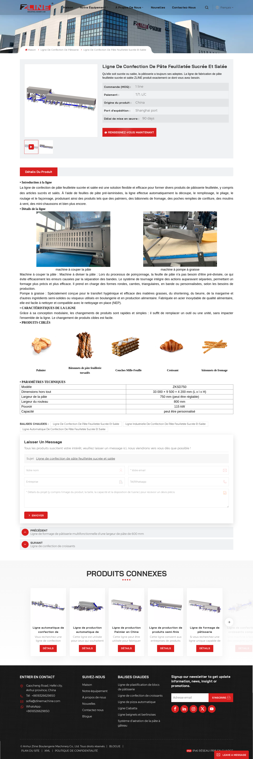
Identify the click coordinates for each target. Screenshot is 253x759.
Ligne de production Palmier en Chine (126, 630)
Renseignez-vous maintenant (129, 132)
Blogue (87, 716)
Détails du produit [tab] (38, 172)
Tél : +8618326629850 (40, 695)
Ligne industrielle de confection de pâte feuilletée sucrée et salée (165, 424)
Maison (68, 7)
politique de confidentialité (76, 750)
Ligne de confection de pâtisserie (60, 49)
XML (47, 750)
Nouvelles (158, 7)
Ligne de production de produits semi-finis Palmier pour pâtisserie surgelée (165, 630)
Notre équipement (93, 7)
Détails (48, 648)
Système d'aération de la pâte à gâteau (139, 723)
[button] (229, 622)
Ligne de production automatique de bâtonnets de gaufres (87, 630)
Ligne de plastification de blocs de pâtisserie (138, 687)
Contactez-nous (184, 7)
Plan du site (30, 750)
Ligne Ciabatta (127, 708)
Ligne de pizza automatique (136, 702)
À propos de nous (128, 7)
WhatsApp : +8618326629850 (37, 709)
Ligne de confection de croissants (140, 695)
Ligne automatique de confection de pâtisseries (48, 630)
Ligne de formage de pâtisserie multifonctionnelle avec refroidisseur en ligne (204, 630)
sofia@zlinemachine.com (43, 701)
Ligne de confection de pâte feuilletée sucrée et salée (86, 424)
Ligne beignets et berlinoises (137, 714)
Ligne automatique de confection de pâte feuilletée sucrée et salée (63, 429)
